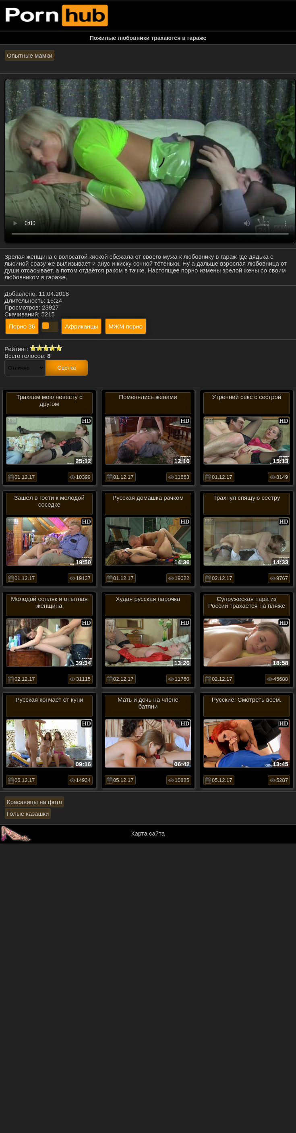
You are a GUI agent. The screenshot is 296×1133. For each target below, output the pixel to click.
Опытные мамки (29, 55)
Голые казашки (28, 813)
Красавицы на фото (34, 801)
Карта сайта (148, 833)
